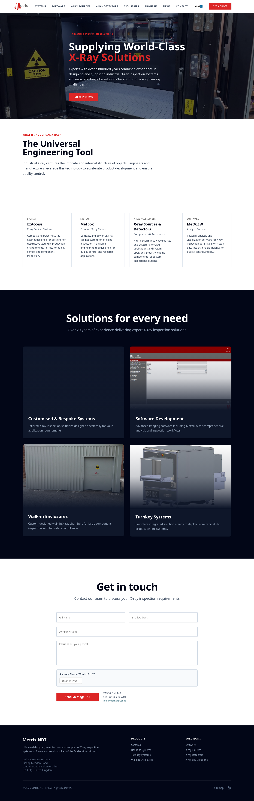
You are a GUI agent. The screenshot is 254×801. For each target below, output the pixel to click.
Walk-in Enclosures (142, 759)
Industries (131, 6)
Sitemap (219, 788)
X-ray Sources (193, 750)
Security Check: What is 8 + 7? (77, 675)
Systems (40, 6)
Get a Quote (220, 6)
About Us (151, 6)
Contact (182, 6)
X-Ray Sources (80, 6)
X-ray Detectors (194, 754)
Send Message (77, 698)
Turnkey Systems (141, 754)
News (166, 6)
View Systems (83, 97)
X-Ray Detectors (107, 6)
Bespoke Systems (141, 750)
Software (58, 6)
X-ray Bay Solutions (197, 759)
